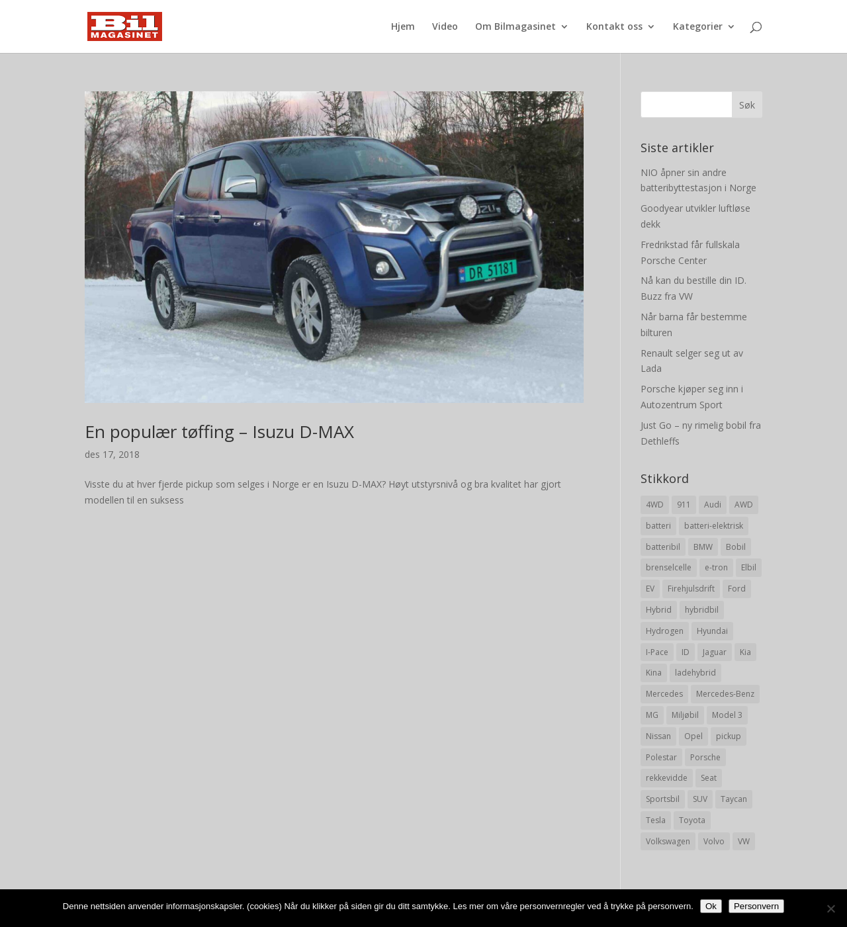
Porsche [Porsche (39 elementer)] (705, 757)
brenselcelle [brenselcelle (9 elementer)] (668, 567)
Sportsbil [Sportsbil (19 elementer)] (663, 799)
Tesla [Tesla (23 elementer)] (656, 820)
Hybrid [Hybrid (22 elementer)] (659, 609)
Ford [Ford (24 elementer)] (737, 588)
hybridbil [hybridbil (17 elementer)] (702, 609)
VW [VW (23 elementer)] (744, 841)
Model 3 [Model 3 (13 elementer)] (727, 715)
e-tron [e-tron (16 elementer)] (716, 567)
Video (445, 27)
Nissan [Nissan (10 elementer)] (658, 736)
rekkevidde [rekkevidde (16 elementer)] (667, 777)
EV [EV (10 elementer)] (650, 588)
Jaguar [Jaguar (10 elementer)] (715, 652)
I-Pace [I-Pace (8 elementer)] (657, 652)
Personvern (756, 906)
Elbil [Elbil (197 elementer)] (748, 567)
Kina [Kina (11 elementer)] (654, 672)
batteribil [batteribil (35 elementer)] (663, 546)
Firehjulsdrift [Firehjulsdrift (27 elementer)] (691, 588)
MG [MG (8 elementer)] (652, 715)
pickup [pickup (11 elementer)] (728, 736)
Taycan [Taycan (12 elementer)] (734, 799)
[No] (830, 908)
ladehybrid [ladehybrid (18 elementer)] (695, 672)
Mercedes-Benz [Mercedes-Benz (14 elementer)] (725, 693)
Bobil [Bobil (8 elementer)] (736, 546)
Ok (711, 906)
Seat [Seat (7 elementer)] (709, 777)
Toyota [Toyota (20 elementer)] (692, 820)
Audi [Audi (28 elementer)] (712, 504)
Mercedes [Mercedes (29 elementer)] (664, 693)
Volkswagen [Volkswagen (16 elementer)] (668, 841)
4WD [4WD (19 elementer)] (655, 504)
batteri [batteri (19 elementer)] (658, 525)
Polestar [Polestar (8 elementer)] (661, 757)
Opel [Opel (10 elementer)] (693, 736)
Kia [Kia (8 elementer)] (745, 652)
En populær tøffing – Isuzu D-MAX (219, 431)
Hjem (403, 27)
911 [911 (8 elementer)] (684, 504)
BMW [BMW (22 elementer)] (703, 546)
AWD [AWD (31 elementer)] (744, 504)
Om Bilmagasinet (515, 27)
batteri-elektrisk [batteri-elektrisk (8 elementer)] (713, 525)
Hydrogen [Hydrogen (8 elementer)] (665, 631)
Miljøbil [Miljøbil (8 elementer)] (685, 715)
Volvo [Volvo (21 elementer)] (714, 841)
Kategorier (698, 27)
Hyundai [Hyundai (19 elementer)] (712, 631)
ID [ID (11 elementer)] (686, 652)
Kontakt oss (614, 27)
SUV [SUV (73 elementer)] (700, 799)
